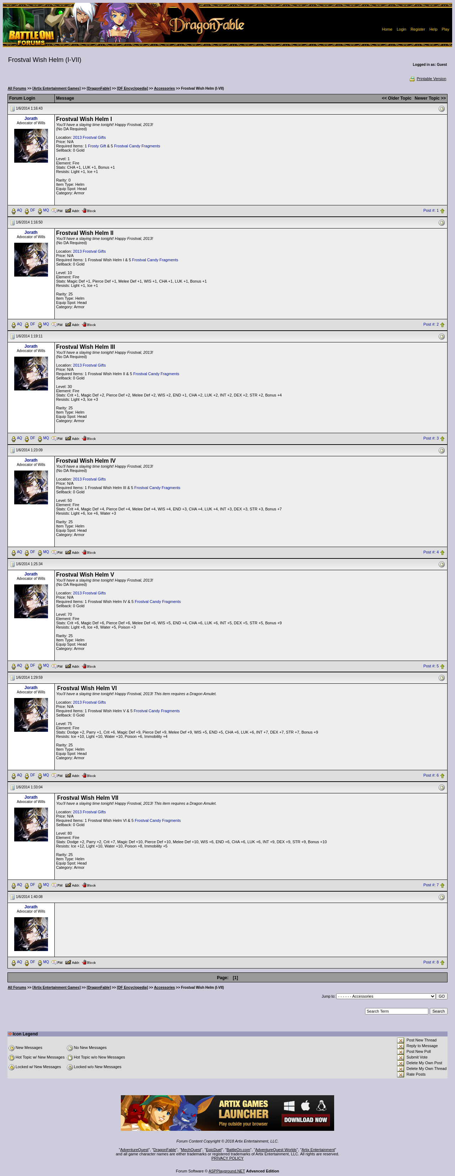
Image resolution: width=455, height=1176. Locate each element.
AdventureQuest (134, 1150)
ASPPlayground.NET (227, 1171)
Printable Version (427, 79)
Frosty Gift (97, 146)
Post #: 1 (431, 210)
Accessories (164, 88)
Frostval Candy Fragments (137, 146)
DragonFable (165, 1150)
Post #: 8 (431, 962)
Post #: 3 (431, 438)
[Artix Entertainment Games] (56, 88)
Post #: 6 (431, 775)
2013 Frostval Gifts (89, 137)
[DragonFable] (99, 88)
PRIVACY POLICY (228, 1158)
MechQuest (191, 1150)
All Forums (17, 88)
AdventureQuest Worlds (276, 1150)
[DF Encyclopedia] (132, 88)
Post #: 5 (431, 666)
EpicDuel (213, 1150)
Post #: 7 (431, 885)
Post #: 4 (431, 552)
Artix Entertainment (318, 1150)
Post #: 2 (431, 324)
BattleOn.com (238, 1150)
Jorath (31, 118)
